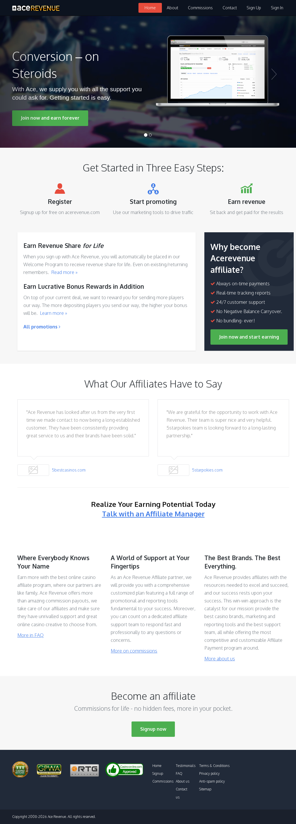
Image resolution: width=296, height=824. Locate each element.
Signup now (153, 729)
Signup (157, 773)
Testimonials (185, 765)
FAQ (179, 773)
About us (182, 781)
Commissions (200, 7)
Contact (230, 7)
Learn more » (53, 313)
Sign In (277, 7)
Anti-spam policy (212, 781)
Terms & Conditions (214, 765)
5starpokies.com (207, 469)
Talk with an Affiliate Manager (153, 513)
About (172, 7)
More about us (219, 659)
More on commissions (134, 651)
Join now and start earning (249, 337)
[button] (22, 82)
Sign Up (254, 7)
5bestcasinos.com (69, 469)
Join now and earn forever (50, 118)
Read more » (64, 272)
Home (150, 7)
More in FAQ (30, 635)
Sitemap (205, 789)
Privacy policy (209, 773)
